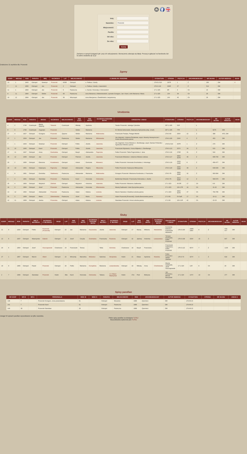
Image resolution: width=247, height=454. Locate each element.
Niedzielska (158, 230)
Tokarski (53, 125)
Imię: (112, 18)
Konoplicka (92, 266)
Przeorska (54, 200)
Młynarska (99, 168)
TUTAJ (135, 318)
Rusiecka (112, 239)
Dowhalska (54, 152)
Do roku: (110, 41)
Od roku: (110, 37)
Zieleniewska (55, 196)
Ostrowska (99, 179)
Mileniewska (100, 187)
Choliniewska (158, 266)
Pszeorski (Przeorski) (46, 229)
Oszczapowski (47, 248)
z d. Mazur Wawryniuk (113, 275)
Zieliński (53, 183)
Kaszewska (93, 230)
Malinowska (100, 134)
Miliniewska (100, 138)
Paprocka (99, 152)
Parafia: (111, 32)
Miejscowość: (108, 27)
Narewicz (99, 196)
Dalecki (45, 239)
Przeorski (54, 82)
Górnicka (112, 248)
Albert (45, 257)
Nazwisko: (110, 23)
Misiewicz (99, 162)
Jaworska (99, 144)
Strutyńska (112, 257)
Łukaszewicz (158, 239)
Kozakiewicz (55, 162)
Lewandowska (114, 266)
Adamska (99, 183)
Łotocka (99, 192)
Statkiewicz (54, 173)
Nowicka (157, 257)
